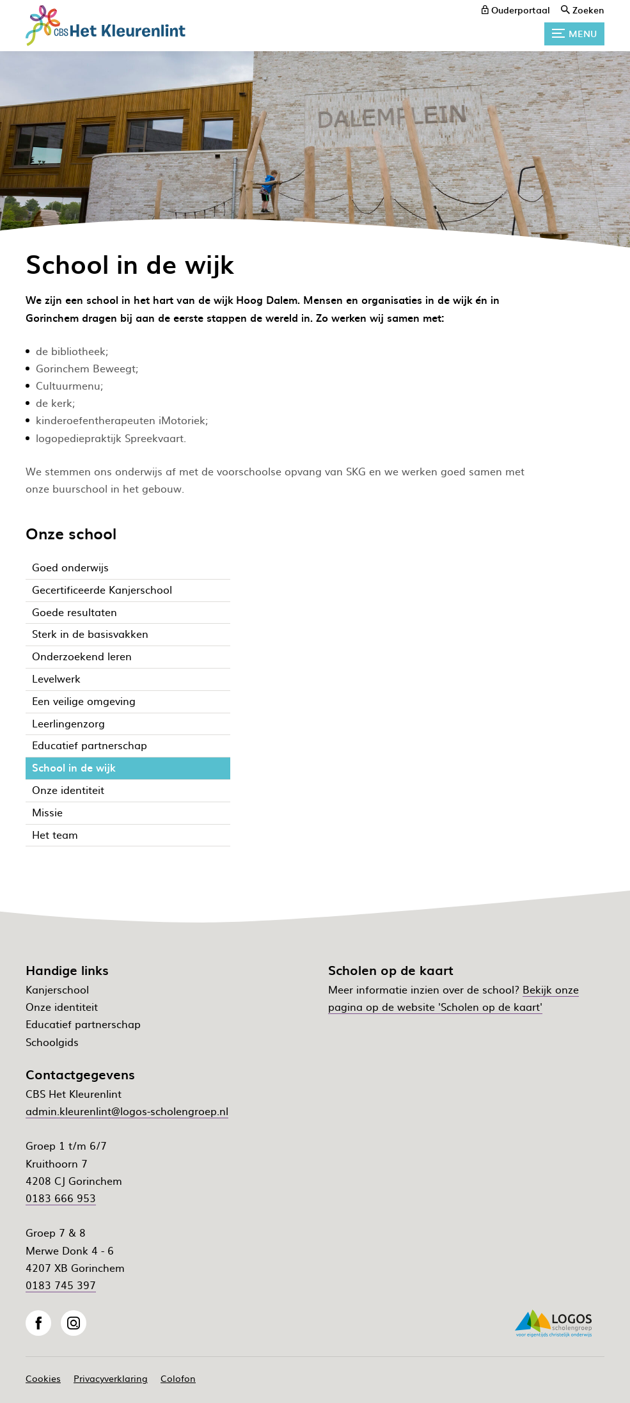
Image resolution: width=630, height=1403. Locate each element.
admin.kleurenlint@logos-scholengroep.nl (127, 1110)
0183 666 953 (61, 1197)
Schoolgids (52, 1041)
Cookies (43, 1378)
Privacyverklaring (111, 1378)
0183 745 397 (61, 1284)
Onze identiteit (62, 1006)
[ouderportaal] (516, 9)
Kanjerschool (57, 989)
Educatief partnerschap (83, 1023)
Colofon (178, 1378)
